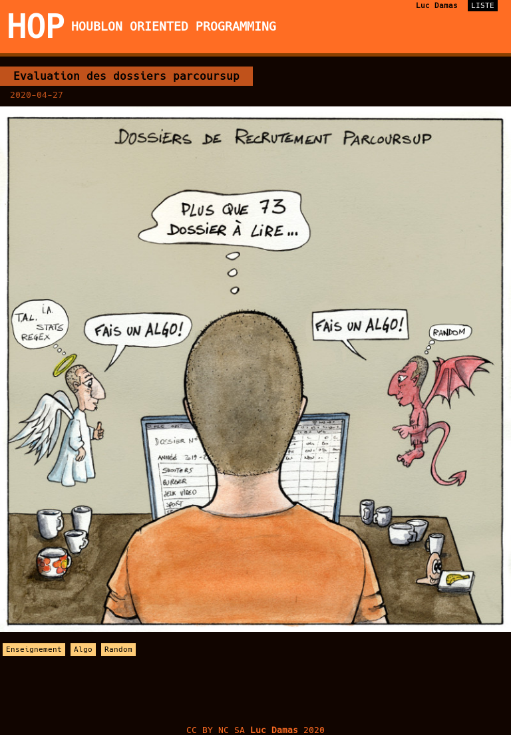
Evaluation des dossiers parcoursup (126, 76)
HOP (36, 26)
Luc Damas (437, 5)
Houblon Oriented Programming (173, 26)
